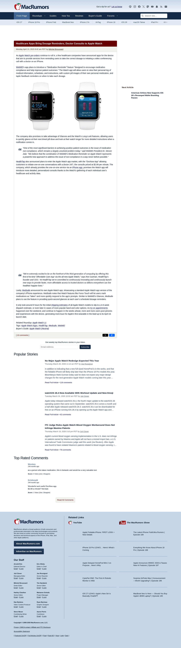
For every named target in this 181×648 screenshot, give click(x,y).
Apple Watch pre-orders (29, 55)
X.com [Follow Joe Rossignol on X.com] (44, 577)
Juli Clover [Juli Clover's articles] (18, 573)
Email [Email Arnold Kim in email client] (16, 568)
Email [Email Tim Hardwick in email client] (39, 587)
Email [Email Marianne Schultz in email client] (39, 596)
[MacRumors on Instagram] (134, 6)
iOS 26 (124, 22)
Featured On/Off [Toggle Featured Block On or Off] (20, 635)
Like (40, 474)
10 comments (22, 335)
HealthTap (20, 161)
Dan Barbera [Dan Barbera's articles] (18, 601)
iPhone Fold (51, 22)
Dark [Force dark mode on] (66, 635)
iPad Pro (154, 22)
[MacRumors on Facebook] (139, 6)
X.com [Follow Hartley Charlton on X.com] (21, 596)
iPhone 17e (84, 22)
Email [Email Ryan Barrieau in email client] (39, 606)
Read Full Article (51, 382)
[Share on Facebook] (112, 335)
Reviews (79, 16)
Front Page (22, 16)
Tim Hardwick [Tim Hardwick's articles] (42, 582)
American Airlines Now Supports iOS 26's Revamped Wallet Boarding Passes (147, 95)
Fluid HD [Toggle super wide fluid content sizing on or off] (51, 635)
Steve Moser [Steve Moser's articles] (18, 611)
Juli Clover (84, 399)
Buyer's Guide (95, 16)
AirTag (98, 22)
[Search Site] (153, 16)
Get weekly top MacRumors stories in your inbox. (65, 342)
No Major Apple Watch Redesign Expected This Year (74, 360)
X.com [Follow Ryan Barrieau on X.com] (44, 606)
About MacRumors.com (28, 543)
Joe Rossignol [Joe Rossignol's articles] (42, 573)
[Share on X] (105, 335)
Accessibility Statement (22, 631)
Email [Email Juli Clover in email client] (16, 577)
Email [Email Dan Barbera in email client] (16, 606)
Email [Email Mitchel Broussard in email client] (16, 587)
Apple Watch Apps (29, 325)
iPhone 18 (111, 22)
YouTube (77, 522)
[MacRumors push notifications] (156, 6)
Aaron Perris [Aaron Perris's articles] (41, 611)
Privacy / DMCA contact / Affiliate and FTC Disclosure (32, 627)
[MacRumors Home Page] (31, 6)
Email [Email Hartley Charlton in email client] (16, 596)
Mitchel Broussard (56, 49)
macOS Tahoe (139, 22)
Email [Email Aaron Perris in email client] (39, 615)
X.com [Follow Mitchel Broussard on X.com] (21, 587)
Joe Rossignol (87, 364)
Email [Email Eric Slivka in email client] (39, 568)
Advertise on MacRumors (29, 550)
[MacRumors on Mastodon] (147, 6)
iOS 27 (19, 22)
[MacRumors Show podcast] (130, 6)
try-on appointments (99, 308)
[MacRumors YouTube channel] (152, 6)
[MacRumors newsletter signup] (165, 6)
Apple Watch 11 (40, 323)
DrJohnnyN (33, 480)
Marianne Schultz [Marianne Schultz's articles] (43, 592)
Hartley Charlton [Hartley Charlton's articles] (20, 592)
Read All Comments (65, 500)
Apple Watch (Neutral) (39, 328)
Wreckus (32, 464)
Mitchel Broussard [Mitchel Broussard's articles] (20, 582)
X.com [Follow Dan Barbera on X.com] (21, 606)
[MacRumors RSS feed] (161, 6)
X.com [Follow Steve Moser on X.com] (21, 615)
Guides (53, 16)
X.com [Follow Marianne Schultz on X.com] (44, 596)
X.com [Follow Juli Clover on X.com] (21, 577)
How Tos (66, 16)
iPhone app (77, 167)
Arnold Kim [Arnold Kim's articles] (18, 563)
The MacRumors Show (138, 522)
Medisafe (26, 290)
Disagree (46, 474)
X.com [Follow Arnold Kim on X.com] (21, 568)
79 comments (65, 450)
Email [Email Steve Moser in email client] (16, 615)
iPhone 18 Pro (34, 22)
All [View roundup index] (165, 22)
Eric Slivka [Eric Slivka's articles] (41, 563)
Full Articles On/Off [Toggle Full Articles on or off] (34, 635)
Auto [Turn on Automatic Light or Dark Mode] (57, 635)
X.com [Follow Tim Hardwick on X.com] (44, 587)
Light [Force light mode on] (62, 635)
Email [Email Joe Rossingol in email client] (39, 577)
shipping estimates (59, 305)
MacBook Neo (68, 22)
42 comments (65, 418)
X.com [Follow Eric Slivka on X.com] (44, 568)
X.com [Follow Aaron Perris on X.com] (44, 615)
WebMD (19, 67)
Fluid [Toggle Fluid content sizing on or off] (45, 635)
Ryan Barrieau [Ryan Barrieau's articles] (42, 601)
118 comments (66, 382)
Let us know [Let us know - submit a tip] (117, 7)
